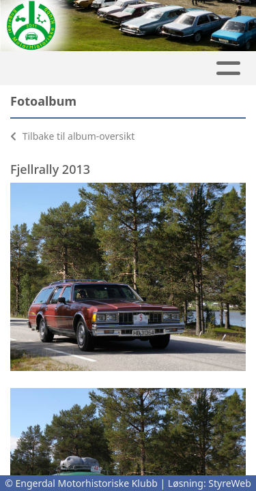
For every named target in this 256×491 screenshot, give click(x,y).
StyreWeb (229, 483)
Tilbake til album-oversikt (72, 136)
